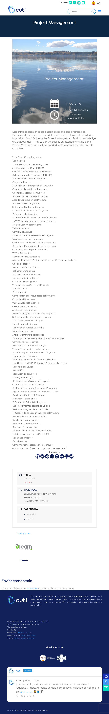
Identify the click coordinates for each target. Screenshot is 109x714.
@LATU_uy (26, 692)
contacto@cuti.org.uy (24, 638)
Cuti (18, 680)
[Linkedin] (52, 456)
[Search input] (80, 11)
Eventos (29, 519)
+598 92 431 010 (28, 635)
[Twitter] (42, 456)
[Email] (62, 456)
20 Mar (36, 681)
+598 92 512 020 (25, 633)
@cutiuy (26, 681)
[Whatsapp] (57, 456)
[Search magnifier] (93, 11)
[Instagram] (66, 456)
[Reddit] (47, 456)
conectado (33, 588)
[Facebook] (37, 456)
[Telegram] (71, 456)
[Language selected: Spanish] (96, 3)
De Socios (30, 514)
